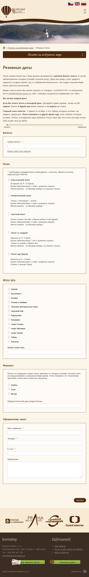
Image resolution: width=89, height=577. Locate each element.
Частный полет (18, 214)
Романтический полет (21, 195)
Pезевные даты (67, 562)
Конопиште (16, 293)
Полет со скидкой (19, 233)
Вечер (14, 394)
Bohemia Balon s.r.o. (13, 12)
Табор (14, 337)
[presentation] (20, 491)
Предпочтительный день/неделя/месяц (24, 401)
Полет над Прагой (19, 254)
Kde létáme (60, 546)
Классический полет (20, 180)
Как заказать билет (30, 562)
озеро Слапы (17, 324)
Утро (13, 389)
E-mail (11, 449)
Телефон (12, 438)
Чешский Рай (17, 311)
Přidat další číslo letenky (19, 151)
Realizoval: (76, 571)
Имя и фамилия (15, 428)
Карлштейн (16, 315)
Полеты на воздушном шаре (20, 48)
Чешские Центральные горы (24, 307)
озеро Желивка (18, 328)
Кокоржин (15, 320)
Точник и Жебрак (19, 302)
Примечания (12, 459)
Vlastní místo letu (15, 347)
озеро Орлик (17, 333)
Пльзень (15, 341)
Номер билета (14, 142)
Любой (14, 289)
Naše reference (62, 552)
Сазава (14, 298)
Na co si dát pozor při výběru (68, 549)
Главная (4, 48)
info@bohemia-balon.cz (19, 93)
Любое (14, 385)
